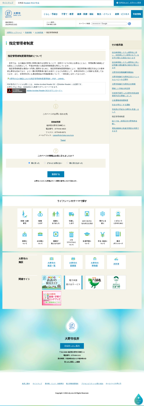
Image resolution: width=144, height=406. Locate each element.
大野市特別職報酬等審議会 (123, 72)
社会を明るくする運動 (121, 105)
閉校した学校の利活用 (121, 88)
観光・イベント (104, 14)
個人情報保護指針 (72, 383)
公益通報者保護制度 (120, 100)
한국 (33, 3)
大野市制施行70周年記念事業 (124, 84)
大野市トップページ (14, 32)
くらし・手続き (50, 14)
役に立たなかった (76, 163)
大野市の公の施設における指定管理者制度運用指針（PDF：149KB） (37, 79)
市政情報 (137, 14)
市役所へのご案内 (72, 346)
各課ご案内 (26, 383)
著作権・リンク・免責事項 (54, 383)
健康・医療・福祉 (85, 14)
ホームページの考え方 (113, 383)
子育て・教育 (67, 14)
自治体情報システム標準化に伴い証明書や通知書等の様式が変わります (125, 65)
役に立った (35, 163)
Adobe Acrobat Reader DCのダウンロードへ (34, 90)
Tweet (63, 140)
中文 (37, 3)
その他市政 (39, 32)
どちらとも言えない (54, 163)
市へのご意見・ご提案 (72, 362)
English (27, 3)
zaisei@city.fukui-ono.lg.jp (63, 135)
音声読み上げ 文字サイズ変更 (130, 2)
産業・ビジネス (122, 14)
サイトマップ (7, 3)
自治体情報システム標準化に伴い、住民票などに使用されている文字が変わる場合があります (125, 55)
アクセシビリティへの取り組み (92, 383)
